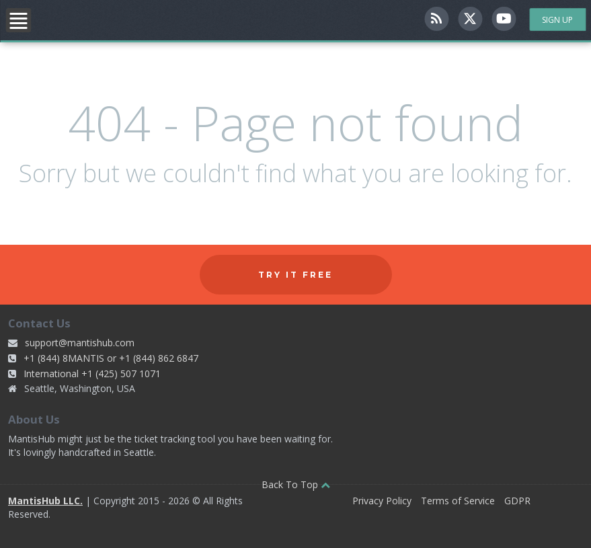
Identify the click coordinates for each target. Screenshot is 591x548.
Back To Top (296, 484)
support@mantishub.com (79, 342)
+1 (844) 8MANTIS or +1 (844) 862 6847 (111, 358)
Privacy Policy (381, 500)
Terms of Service (458, 500)
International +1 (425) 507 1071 (92, 373)
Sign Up (557, 20)
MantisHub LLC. (45, 500)
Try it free (295, 275)
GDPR (517, 500)
